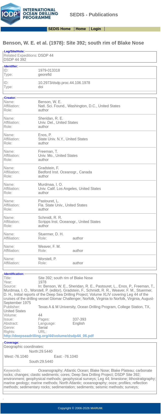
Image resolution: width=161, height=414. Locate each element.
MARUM (96, 408)
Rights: (9, 332)
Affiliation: (12, 106)
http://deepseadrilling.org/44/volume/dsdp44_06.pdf (49, 336)
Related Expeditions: (20, 55)
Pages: (44, 319)
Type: (8, 74)
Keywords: (12, 370)
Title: (8, 278)
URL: (42, 332)
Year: (8, 282)
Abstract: (11, 323)
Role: (8, 110)
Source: (10, 286)
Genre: (9, 328)
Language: (47, 323)
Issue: (9, 319)
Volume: (10, 315)
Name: (9, 102)
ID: (6, 70)
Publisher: (12, 307)
